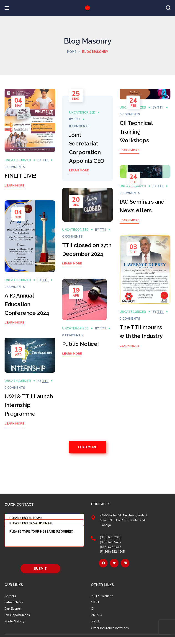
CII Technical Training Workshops (136, 132)
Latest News (14, 602)
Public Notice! (80, 344)
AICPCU (96, 615)
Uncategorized (18, 160)
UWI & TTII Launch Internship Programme (29, 405)
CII (92, 609)
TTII (45, 160)
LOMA (95, 621)
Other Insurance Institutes (110, 628)
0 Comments (15, 167)
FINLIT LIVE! (20, 175)
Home (72, 52)
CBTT (95, 602)
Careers (10, 596)
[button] (168, 8)
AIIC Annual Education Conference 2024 (27, 304)
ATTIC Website (102, 596)
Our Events (13, 609)
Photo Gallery (14, 621)
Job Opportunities (17, 615)
